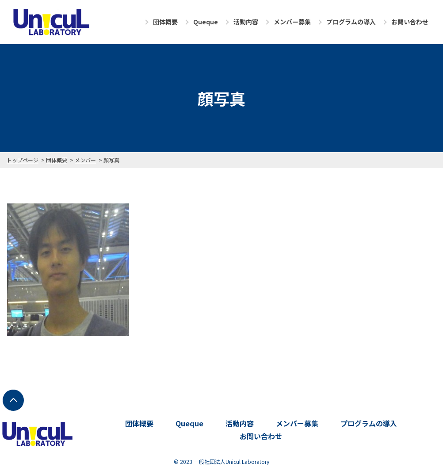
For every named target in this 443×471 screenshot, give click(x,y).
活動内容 (245, 21)
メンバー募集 (292, 21)
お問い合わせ (409, 21)
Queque (205, 21)
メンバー (85, 160)
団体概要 (165, 21)
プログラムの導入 (351, 21)
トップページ (22, 160)
